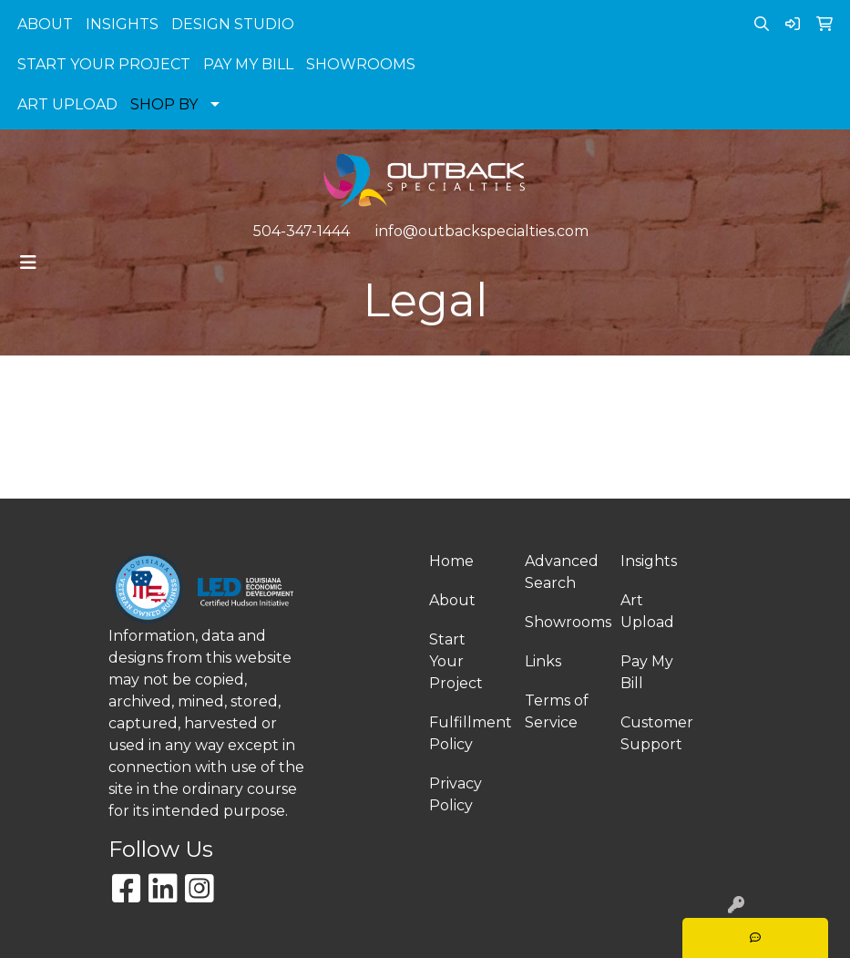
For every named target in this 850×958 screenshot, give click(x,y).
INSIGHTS (122, 24)
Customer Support (656, 733)
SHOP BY (164, 104)
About (452, 600)
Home (451, 561)
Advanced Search (562, 572)
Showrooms (562, 622)
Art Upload (647, 611)
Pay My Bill (646, 672)
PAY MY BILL (248, 64)
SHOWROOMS (360, 64)
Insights (648, 561)
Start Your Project (456, 661)
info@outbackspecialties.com (482, 231)
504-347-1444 (301, 231)
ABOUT (45, 24)
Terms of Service (557, 711)
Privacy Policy (455, 794)
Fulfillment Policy (466, 733)
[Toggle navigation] (28, 262)
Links (543, 661)
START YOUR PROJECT (103, 64)
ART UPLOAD (67, 104)
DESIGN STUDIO (232, 24)
